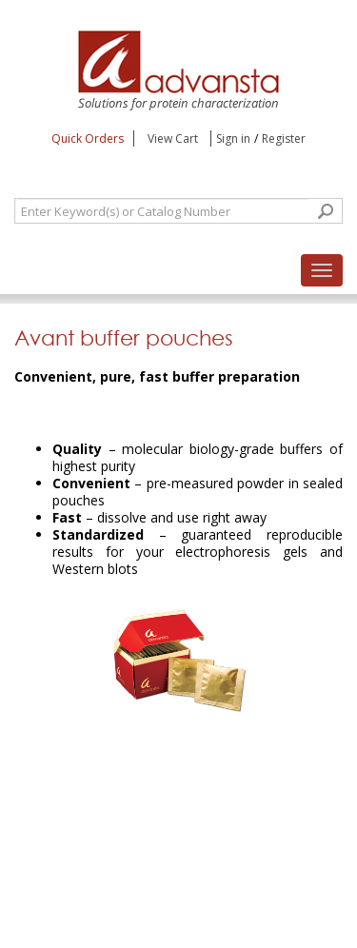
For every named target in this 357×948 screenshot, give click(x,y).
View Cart (174, 138)
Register (284, 138)
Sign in (233, 138)
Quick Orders (87, 138)
